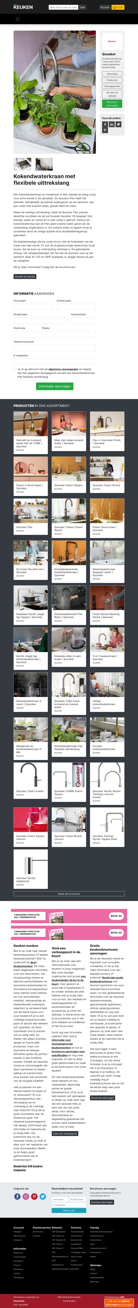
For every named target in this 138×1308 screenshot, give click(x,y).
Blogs (92, 1269)
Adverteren (38, 1231)
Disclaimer (18, 1261)
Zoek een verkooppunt (65, 1133)
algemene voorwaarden (63, 369)
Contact (36, 1236)
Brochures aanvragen (112, 104)
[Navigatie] (18, 19)
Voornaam (20, 300)
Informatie (112, 73)
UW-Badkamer (59, 1231)
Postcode (19, 328)
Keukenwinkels (97, 1277)
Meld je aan (69, 1210)
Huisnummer (78, 314)
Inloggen (18, 1231)
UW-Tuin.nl (57, 1244)
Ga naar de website (112, 94)
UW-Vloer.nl (57, 1248)
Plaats (45, 328)
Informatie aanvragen (55, 386)
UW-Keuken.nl (58, 1240)
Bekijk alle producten (69, 893)
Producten (112, 80)
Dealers (93, 1273)
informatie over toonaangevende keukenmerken (62, 1043)
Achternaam (64, 300)
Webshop (94, 1281)
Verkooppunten (112, 86)
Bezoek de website (25, 276)
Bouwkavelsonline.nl (61, 1269)
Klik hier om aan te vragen (119, 1303)
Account (105, 7)
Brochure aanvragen (102, 1202)
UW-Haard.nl (58, 1236)
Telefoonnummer (24, 341)
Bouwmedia (19, 1301)
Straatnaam (20, 314)
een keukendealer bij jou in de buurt (69, 980)
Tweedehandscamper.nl (101, 1231)
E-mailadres (21, 355)
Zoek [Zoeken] (82, 7)
